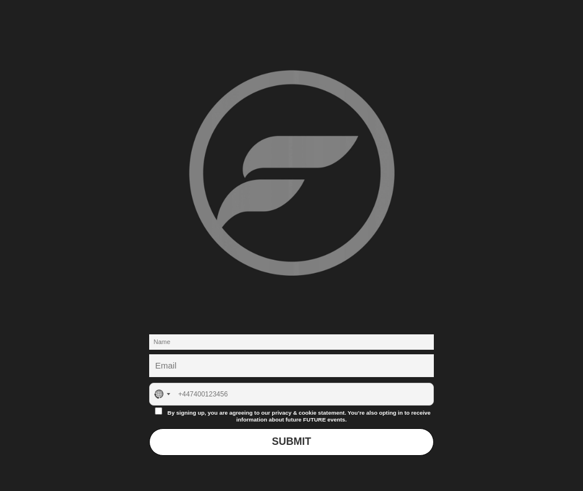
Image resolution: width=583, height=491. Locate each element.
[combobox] (162, 394)
